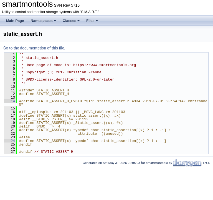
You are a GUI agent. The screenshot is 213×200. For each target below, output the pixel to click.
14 (9, 101)
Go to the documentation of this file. (34, 48)
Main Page (15, 21)
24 (9, 140)
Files (92, 21)
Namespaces (43, 21)
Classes (71, 21)
